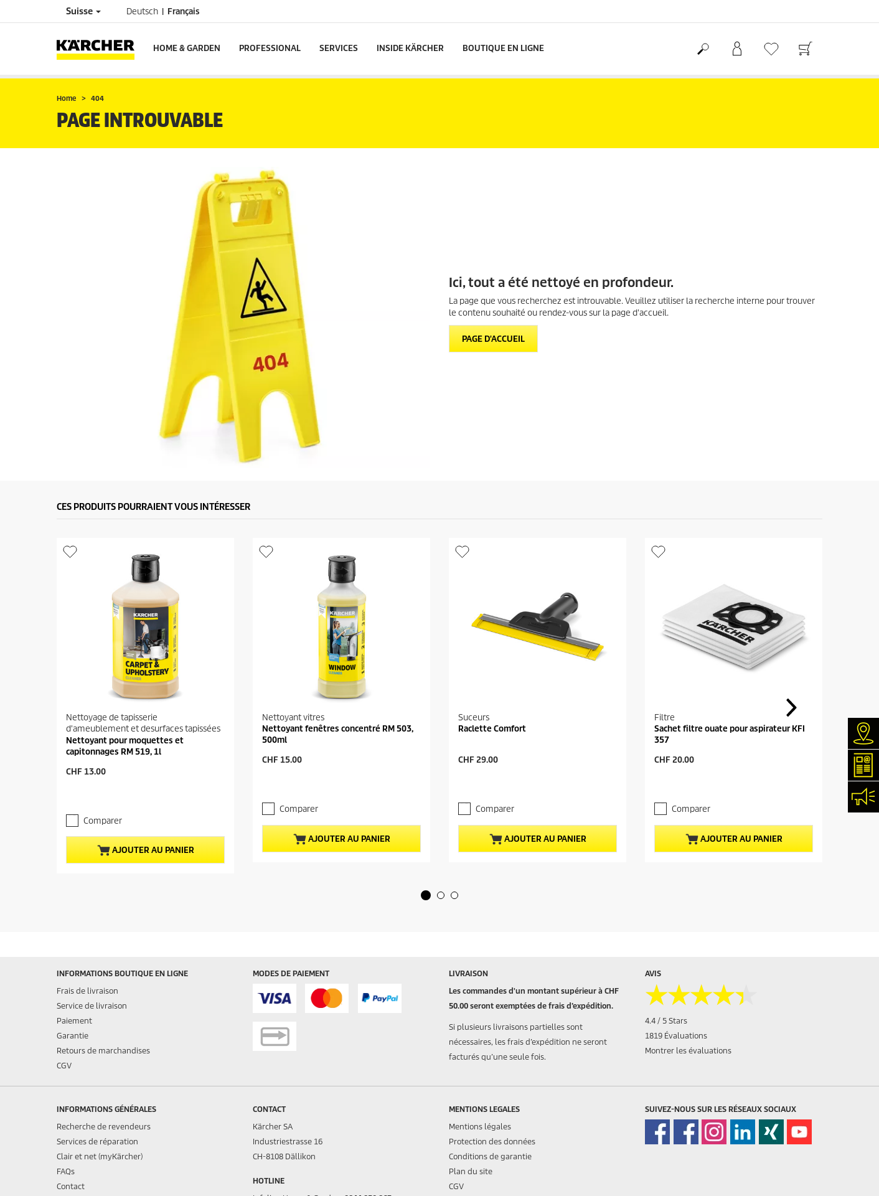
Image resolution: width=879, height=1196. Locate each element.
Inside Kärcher (410, 48)
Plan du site (470, 1171)
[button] (426, 895)
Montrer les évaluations (688, 1050)
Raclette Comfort (492, 728)
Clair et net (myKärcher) (100, 1156)
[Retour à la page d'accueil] (100, 49)
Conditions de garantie (490, 1156)
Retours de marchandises (103, 1050)
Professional (270, 48)
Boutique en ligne (503, 48)
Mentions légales (480, 1126)
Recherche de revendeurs (104, 1126)
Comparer (102, 821)
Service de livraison (92, 1005)
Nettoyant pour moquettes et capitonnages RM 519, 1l (125, 746)
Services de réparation (97, 1141)
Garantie (72, 1035)
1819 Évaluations (676, 1035)
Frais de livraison (87, 991)
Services (338, 48)
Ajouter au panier (145, 850)
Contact (71, 1186)
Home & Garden (186, 48)
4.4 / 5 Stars (666, 1020)
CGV (64, 1065)
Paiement (74, 1020)
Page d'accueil (493, 339)
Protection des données (492, 1141)
